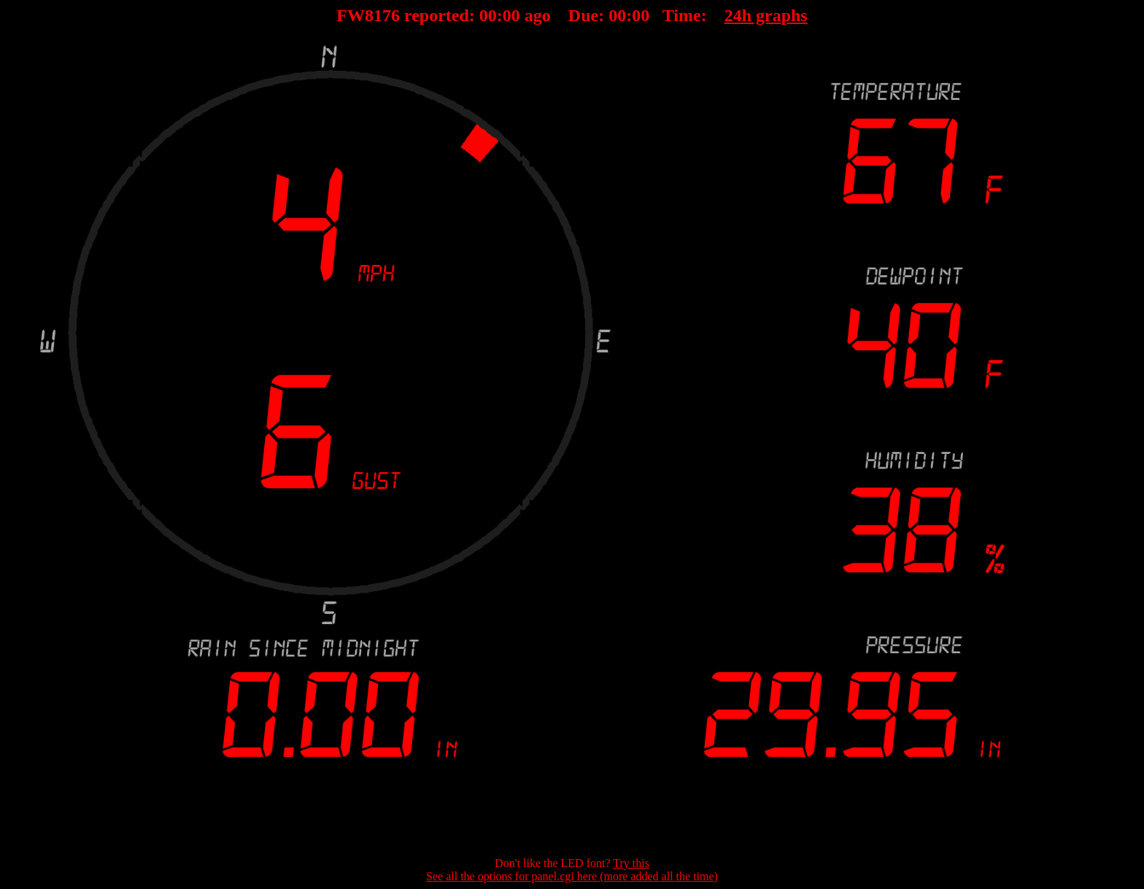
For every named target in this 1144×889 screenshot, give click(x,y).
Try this (631, 863)
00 (488, 15)
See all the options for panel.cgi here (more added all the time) (572, 876)
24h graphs (766, 15)
